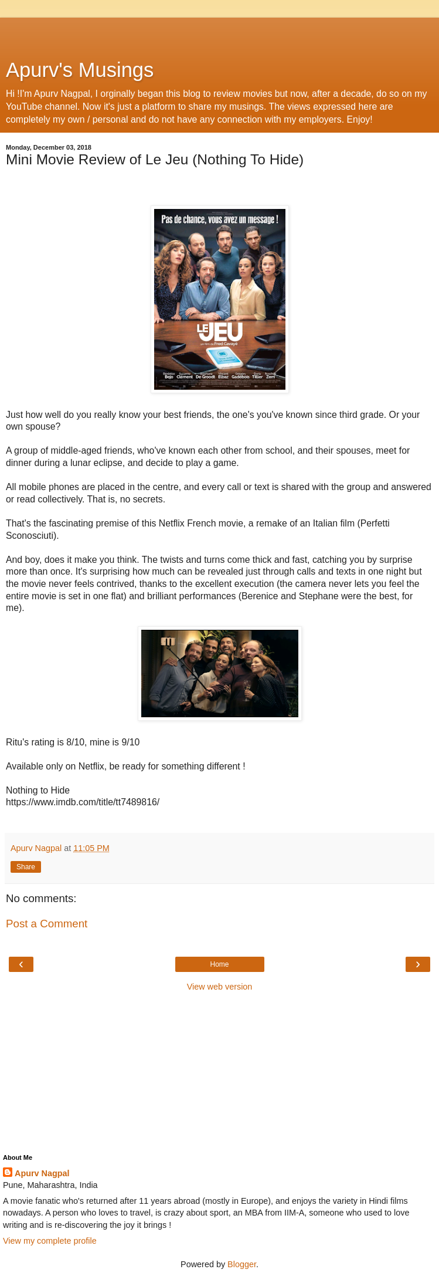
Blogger (241, 1264)
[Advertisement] (220, 32)
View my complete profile (50, 1240)
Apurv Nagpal (42, 1173)
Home (219, 964)
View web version (220, 986)
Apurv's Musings (80, 70)
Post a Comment (46, 923)
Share (25, 867)
